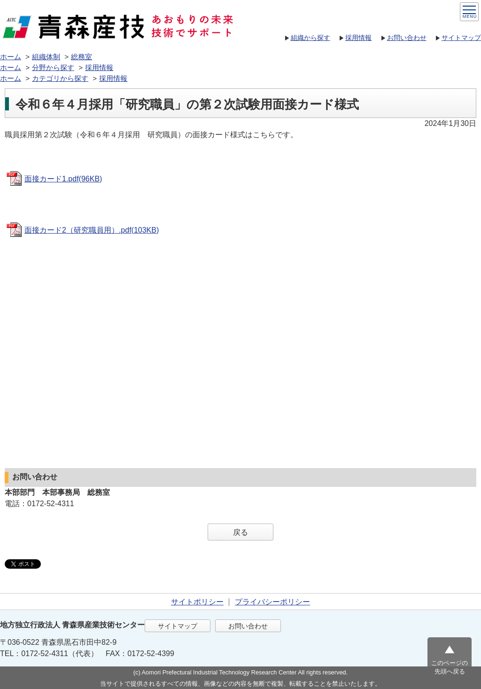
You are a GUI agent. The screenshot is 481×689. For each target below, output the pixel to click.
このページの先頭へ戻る (449, 667)
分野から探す (53, 67)
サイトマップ (461, 37)
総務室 (81, 57)
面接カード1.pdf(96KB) (63, 179)
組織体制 (46, 57)
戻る (240, 532)
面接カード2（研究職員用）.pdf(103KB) (91, 230)
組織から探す (310, 37)
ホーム (10, 57)
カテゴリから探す (60, 78)
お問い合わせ (407, 37)
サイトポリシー (197, 602)
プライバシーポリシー (272, 602)
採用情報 (358, 37)
